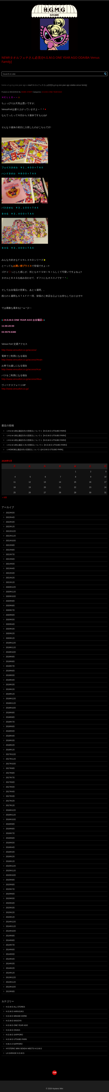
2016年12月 (11, 810)
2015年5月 (10, 898)
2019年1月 (10, 694)
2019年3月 (10, 685)
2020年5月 (10, 620)
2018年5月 (10, 731)
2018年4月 (10, 736)
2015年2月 (10, 912)
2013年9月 (10, 991)
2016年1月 (10, 861)
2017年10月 (11, 764)
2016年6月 (10, 838)
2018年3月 (10, 740)
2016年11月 (11, 815)
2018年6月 (10, 726)
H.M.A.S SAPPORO (14, 1044)
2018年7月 (10, 722)
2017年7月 (10, 778)
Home (4, 85)
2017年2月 (10, 801)
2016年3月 (10, 852)
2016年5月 (10, 843)
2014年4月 (10, 959)
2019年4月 (10, 680)
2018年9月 (10, 713)
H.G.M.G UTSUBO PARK (16, 1039)
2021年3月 (10, 573)
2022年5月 (10, 513)
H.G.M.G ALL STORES (15, 1007)
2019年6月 (10, 671)
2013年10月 (11, 987)
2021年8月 (10, 550)
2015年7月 (10, 889)
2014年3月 (10, 964)
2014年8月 (10, 940)
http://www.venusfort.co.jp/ (15, 388)
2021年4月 (10, 568)
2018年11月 (11, 703)
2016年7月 (10, 833)
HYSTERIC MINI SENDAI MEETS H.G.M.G (24, 1049)
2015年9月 (10, 880)
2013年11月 (11, 982)
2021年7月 (10, 554)
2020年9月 (10, 601)
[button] (100, 74)
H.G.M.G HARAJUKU (15, 1011)
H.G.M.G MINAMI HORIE (16, 1016)
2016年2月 (10, 856)
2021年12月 (11, 531)
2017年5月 (10, 787)
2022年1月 (10, 527)
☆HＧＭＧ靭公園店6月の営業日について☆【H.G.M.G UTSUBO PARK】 (36, 431)
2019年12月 (11, 643)
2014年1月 (10, 973)
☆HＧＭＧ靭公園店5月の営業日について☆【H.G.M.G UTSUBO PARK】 (36, 436)
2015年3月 (10, 908)
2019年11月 (11, 647)
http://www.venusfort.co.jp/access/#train (22, 359)
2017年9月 (10, 768)
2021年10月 (11, 541)
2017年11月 (11, 759)
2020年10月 (11, 596)
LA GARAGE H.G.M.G (15, 1053)
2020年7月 (10, 610)
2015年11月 (11, 871)
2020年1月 (10, 638)
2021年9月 (10, 545)
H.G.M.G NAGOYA (14, 1021)
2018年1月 (10, 750)
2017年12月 (11, 754)
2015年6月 (10, 894)
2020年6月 (10, 615)
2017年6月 (10, 782)
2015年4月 (10, 903)
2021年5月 (10, 564)
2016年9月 (10, 824)
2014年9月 (10, 936)
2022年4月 (10, 517)
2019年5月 (10, 675)
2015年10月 (11, 875)
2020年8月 (10, 606)
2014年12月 (11, 922)
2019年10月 (11, 652)
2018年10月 (11, 708)
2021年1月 (10, 582)
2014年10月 (11, 931)
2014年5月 (10, 954)
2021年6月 (10, 559)
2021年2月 (10, 578)
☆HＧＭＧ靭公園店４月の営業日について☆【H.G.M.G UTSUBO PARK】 (37, 445)
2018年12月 (11, 699)
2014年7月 (10, 945)
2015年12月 (11, 866)
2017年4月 (10, 792)
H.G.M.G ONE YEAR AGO (17, 85)
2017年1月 (10, 805)
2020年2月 (10, 633)
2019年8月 (10, 661)
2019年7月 (10, 666)
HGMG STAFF (26, 92)
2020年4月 (10, 624)
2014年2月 (10, 968)
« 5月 (4, 497)
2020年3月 (10, 629)
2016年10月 (11, 819)
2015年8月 (10, 885)
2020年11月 (11, 592)
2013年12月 (11, 977)
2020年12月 (11, 587)
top (54, 1072)
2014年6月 (10, 949)
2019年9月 (10, 657)
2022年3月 (10, 522)
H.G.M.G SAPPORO (14, 1035)
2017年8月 (10, 773)
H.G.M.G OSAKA (13, 1030)
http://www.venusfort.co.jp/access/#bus (21, 379)
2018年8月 (10, 717)
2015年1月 (10, 917)
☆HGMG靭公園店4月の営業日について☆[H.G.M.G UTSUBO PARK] (34, 450)
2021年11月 (11, 536)
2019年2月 (10, 689)
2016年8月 (10, 829)
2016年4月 (10, 847)
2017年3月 (10, 796)
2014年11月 (11, 926)
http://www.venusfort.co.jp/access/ (19, 350)
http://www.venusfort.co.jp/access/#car (21, 369)
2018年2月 (10, 745)
